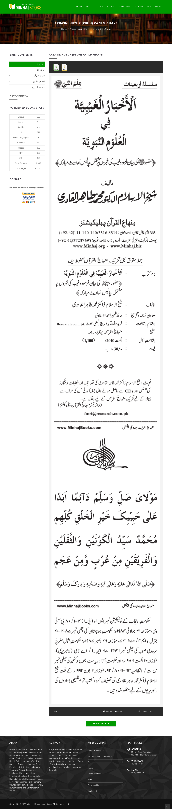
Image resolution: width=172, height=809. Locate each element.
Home (79, 6)
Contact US (92, 791)
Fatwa (90, 768)
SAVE (118, 711)
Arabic (21, 127)
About (89, 6)
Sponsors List (93, 785)
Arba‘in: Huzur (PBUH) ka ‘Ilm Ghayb (85, 29)
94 (38, 122)
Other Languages (21, 137)
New (149, 6)
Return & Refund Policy (97, 751)
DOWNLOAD (144, 711)
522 (38, 132)
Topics (99, 6)
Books (110, 6)
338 (38, 153)
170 (38, 142)
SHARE (107, 711)
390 (38, 148)
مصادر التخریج (38, 87)
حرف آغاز (40, 70)
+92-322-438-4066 (137, 764)
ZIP (20, 158)
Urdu (158, 6)
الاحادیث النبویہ (38, 81)
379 (38, 158)
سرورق (40, 64)
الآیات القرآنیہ (39, 75)
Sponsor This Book (101, 724)
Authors (138, 6)
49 (38, 127)
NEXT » (55, 711)
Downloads (124, 6)
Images (21, 148)
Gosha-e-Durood (94, 774)
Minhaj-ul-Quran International (100, 756)
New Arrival (18, 95)
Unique (21, 117)
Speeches (92, 762)
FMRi (90, 779)
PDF (21, 153)
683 (38, 117)
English (21, 122)
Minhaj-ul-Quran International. (39, 804)
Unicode (20, 142)
